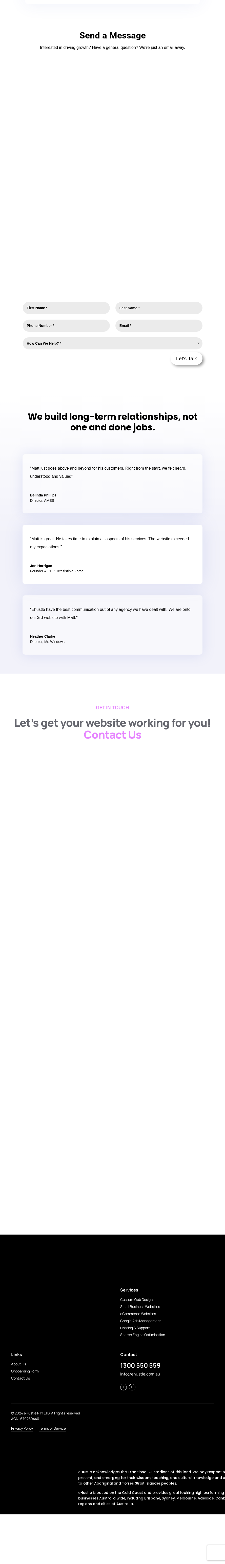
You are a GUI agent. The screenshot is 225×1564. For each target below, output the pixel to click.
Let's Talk (186, 358)
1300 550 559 (140, 1365)
